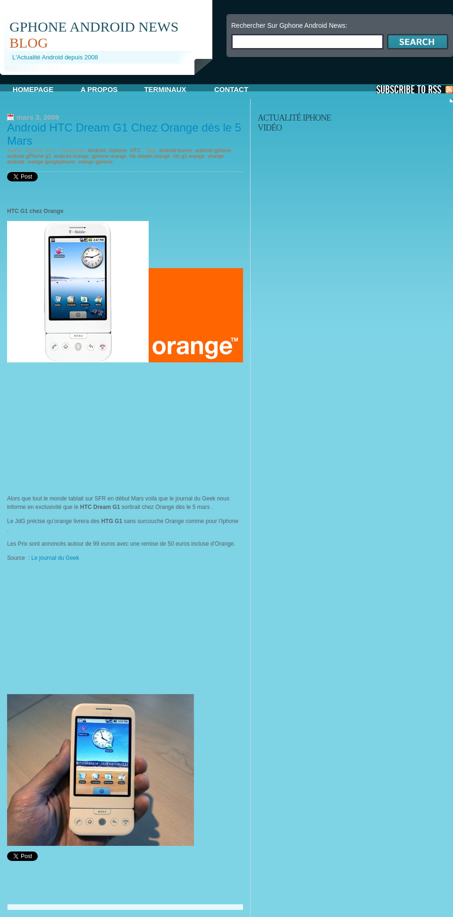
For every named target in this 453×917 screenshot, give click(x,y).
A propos (99, 89)
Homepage (33, 89)
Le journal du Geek (56, 558)
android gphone (213, 150)
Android (97, 150)
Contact (231, 89)
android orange (71, 156)
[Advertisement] (110, 78)
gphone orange (109, 156)
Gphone (118, 150)
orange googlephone (51, 161)
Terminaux (165, 89)
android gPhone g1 (29, 156)
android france (175, 150)
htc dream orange (149, 156)
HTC (135, 150)
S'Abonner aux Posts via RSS (414, 89)
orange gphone (95, 161)
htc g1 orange (189, 156)
